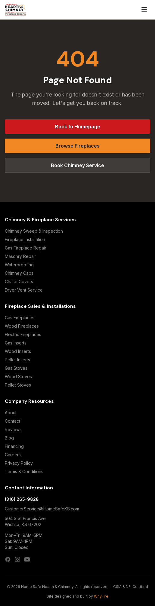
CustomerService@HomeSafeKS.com (42, 508)
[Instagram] (17, 559)
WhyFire (101, 596)
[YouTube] (27, 559)
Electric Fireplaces (23, 334)
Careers (13, 454)
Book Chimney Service (77, 165)
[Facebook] (8, 559)
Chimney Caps (19, 273)
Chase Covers (19, 281)
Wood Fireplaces (22, 326)
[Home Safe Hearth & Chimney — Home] (15, 10)
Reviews (13, 429)
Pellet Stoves (18, 384)
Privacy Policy (19, 463)
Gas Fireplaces (19, 317)
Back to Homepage (77, 127)
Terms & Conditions (24, 471)
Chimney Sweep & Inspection (34, 231)
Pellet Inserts (17, 359)
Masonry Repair (20, 256)
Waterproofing (19, 264)
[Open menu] (144, 10)
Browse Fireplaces (77, 146)
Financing (14, 446)
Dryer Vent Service (24, 289)
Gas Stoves (16, 368)
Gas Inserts (15, 342)
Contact (12, 421)
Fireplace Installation (25, 239)
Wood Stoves (18, 376)
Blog (9, 437)
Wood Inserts (18, 351)
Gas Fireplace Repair (25, 247)
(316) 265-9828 (22, 499)
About (11, 412)
